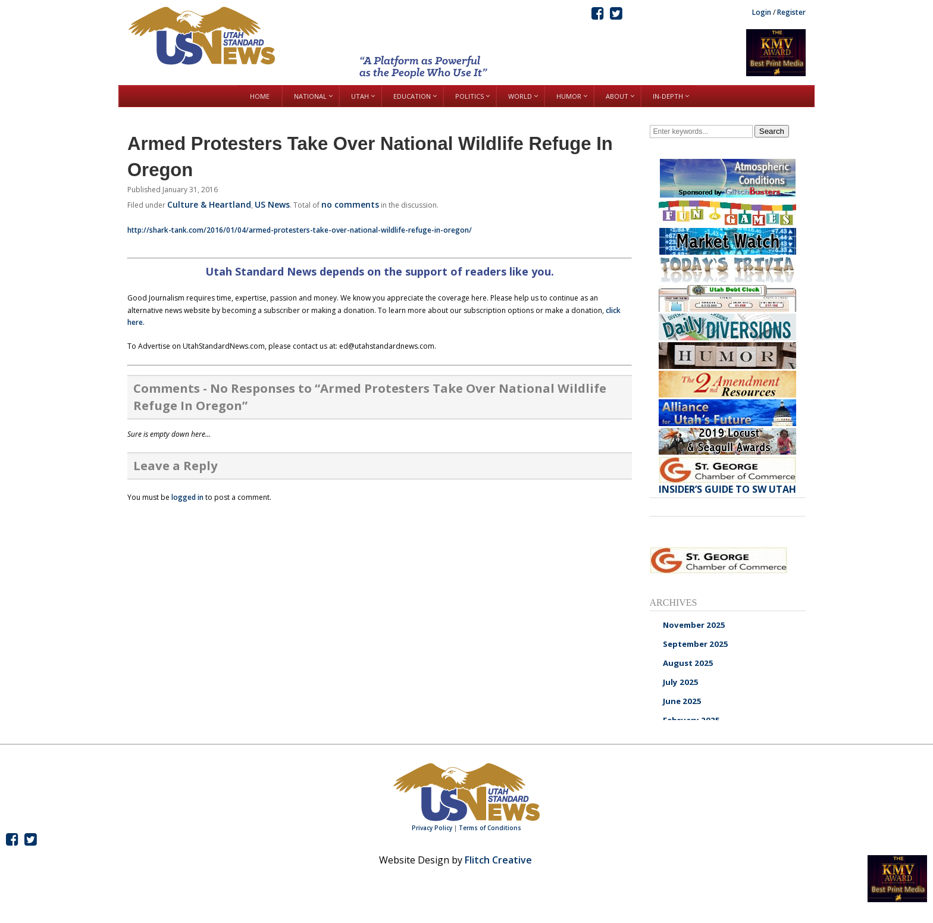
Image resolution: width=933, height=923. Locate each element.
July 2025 (681, 682)
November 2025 (694, 624)
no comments (350, 204)
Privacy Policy (432, 828)
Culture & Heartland (209, 204)
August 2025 (688, 663)
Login (761, 12)
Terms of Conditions (490, 828)
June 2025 (682, 701)
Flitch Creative (498, 859)
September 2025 (695, 644)
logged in (187, 497)
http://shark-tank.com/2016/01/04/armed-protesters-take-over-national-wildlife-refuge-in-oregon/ (299, 230)
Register (791, 12)
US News (272, 204)
